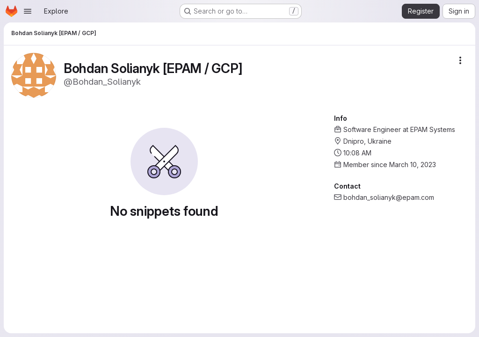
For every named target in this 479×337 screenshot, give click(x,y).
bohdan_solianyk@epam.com (388, 197)
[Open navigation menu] (27, 11)
